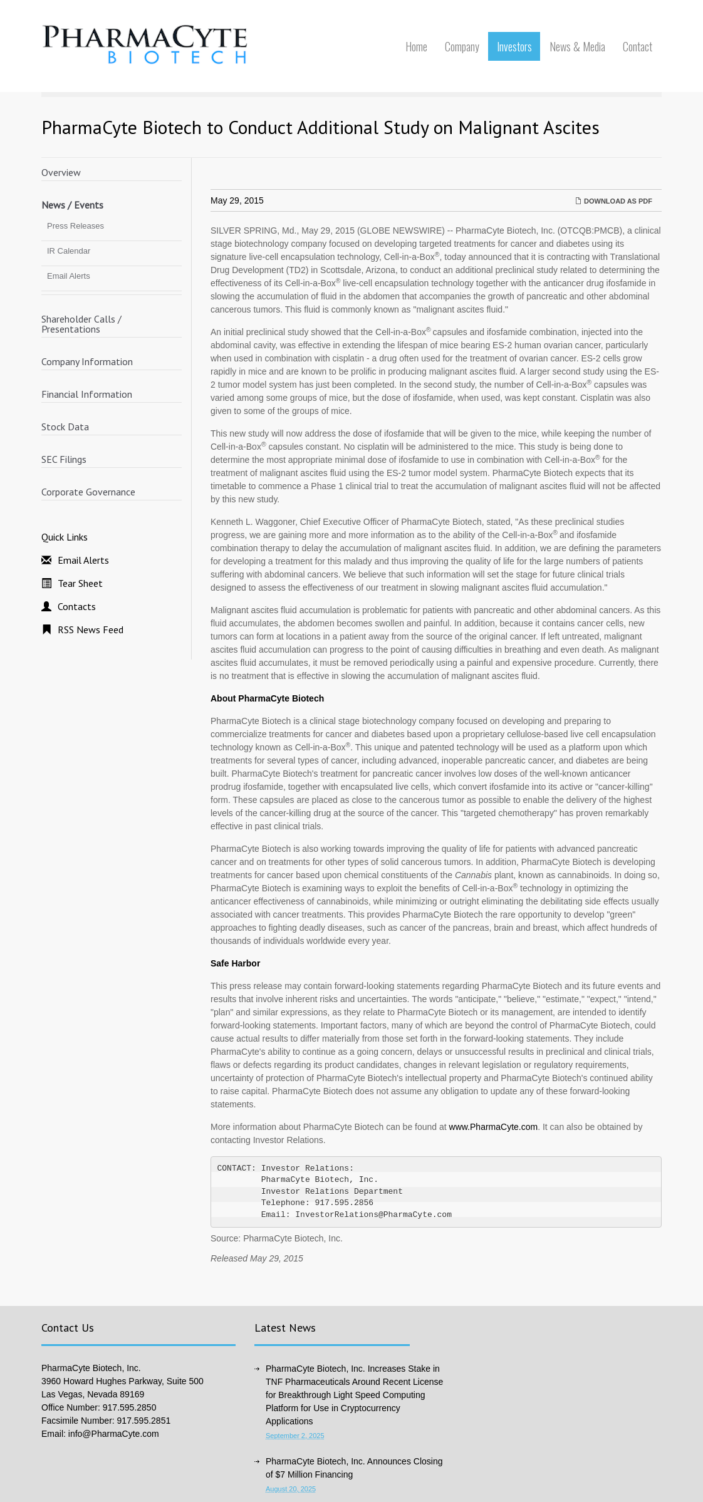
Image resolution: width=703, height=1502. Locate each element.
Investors (514, 46)
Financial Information (86, 394)
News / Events (72, 205)
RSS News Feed (90, 629)
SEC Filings (63, 459)
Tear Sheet (80, 583)
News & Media (577, 46)
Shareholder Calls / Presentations (81, 324)
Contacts (77, 606)
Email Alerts (68, 276)
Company (462, 46)
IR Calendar (68, 251)
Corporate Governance (88, 492)
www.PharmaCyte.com (493, 1127)
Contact (637, 46)
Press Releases (75, 225)
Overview (61, 172)
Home (416, 46)
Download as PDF (613, 201)
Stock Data (65, 427)
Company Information (87, 361)
